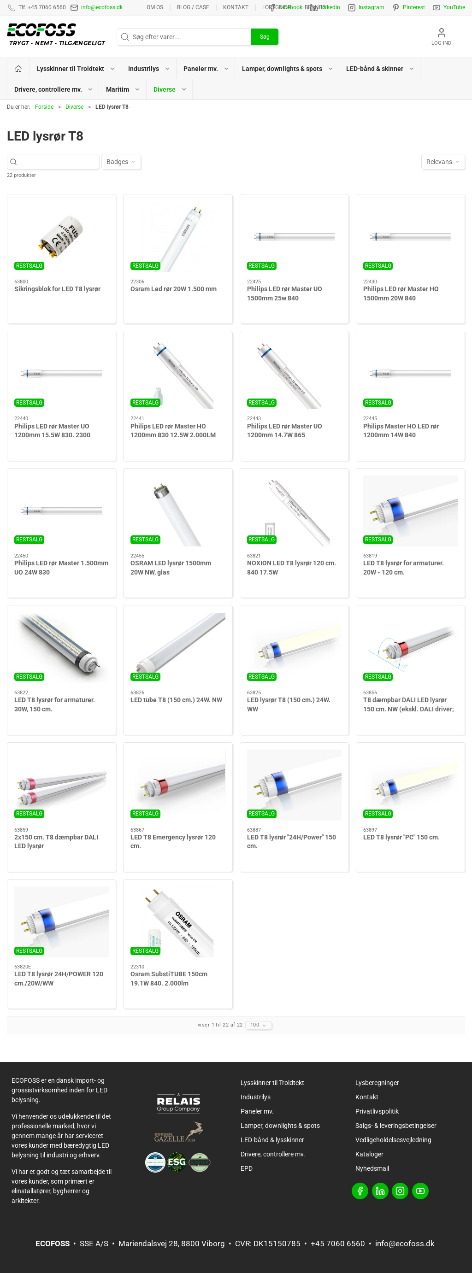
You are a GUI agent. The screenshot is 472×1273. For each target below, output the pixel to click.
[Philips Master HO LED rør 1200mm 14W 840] (410, 373)
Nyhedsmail (372, 1168)
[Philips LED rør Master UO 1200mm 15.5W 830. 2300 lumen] (61, 373)
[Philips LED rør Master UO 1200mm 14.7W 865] (294, 373)
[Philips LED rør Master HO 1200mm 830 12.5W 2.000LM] (177, 373)
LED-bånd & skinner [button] (380, 68)
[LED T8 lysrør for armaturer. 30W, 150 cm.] (61, 647)
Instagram (371, 7)
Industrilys (256, 1097)
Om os (155, 7)
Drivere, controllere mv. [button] (54, 89)
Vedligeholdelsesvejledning (393, 1140)
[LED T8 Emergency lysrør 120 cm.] (177, 785)
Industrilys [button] (149, 68)
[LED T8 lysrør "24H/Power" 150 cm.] (294, 785)
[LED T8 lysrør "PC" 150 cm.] (410, 785)
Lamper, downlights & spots (280, 1125)
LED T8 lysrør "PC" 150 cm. (401, 837)
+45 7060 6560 (338, 1243)
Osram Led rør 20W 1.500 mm (173, 289)
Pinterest (414, 7)
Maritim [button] (123, 89)
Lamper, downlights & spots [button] (288, 68)
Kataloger (369, 1154)
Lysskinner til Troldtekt (272, 1082)
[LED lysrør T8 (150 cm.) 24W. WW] (294, 647)
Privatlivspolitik (377, 1111)
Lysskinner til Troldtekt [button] (76, 68)
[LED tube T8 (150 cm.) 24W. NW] (177, 647)
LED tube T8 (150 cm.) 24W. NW (176, 700)
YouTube (454, 7)
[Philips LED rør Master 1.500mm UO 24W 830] (61, 510)
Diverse (74, 107)
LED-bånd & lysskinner (272, 1140)
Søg (265, 37)
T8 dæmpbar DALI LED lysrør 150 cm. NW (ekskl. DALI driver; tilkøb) (408, 709)
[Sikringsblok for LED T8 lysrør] (61, 236)
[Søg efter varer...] (57, 162)
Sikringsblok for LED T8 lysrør (57, 289)
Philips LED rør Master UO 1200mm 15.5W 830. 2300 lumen (52, 435)
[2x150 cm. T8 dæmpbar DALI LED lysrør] (61, 785)
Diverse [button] (170, 89)
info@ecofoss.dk (102, 7)
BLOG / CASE (193, 7)
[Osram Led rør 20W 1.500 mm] (177, 236)
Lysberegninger (377, 1082)
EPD (247, 1168)
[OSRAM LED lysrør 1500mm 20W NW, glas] (177, 510)
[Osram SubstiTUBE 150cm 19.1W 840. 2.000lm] (177, 921)
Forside (44, 107)
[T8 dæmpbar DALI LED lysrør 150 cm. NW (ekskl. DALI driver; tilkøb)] (410, 647)
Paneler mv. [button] (206, 68)
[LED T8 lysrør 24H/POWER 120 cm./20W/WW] (61, 921)
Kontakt (235, 7)
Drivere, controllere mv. (273, 1154)
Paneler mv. (257, 1111)
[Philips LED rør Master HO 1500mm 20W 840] (410, 236)
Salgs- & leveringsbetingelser (396, 1125)
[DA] (58, 36)
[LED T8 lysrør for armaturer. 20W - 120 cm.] (410, 510)
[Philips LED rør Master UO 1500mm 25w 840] (294, 236)
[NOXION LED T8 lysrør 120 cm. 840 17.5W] (294, 510)
